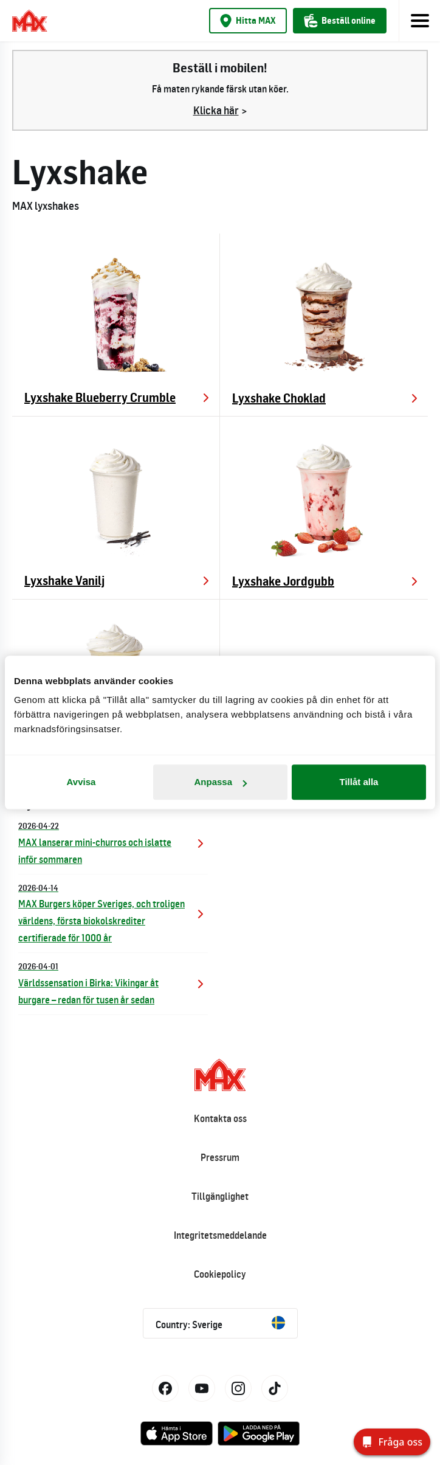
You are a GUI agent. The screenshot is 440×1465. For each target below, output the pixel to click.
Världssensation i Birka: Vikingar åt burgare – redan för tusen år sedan (113, 982)
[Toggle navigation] (419, 20)
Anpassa (220, 782)
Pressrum (220, 1157)
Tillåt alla (359, 782)
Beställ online (340, 20)
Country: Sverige (220, 1323)
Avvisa (81, 782)
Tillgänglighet (220, 1196)
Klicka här (216, 110)
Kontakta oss (220, 1118)
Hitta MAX (248, 20)
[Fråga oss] (392, 1442)
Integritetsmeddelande (220, 1235)
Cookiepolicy (220, 1274)
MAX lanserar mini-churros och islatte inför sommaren (113, 842)
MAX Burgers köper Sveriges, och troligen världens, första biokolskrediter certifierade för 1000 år (113, 912)
